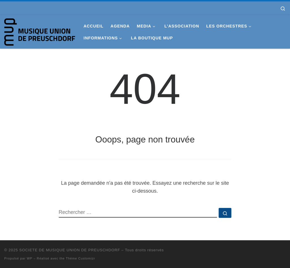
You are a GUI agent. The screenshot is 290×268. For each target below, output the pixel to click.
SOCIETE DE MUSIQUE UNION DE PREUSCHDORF (69, 250)
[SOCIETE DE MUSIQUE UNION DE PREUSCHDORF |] (39, 31)
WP (30, 258)
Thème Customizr (80, 258)
